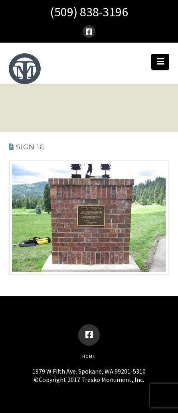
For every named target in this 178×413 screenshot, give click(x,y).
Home (88, 356)
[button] (160, 62)
